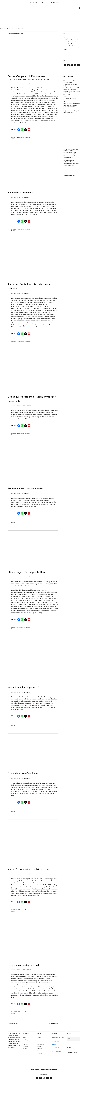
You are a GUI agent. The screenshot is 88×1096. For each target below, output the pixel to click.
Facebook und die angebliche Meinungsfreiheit (71, 153)
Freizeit (13, 437)
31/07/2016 (13, 344)
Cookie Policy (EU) (42, 1049)
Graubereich (55, 1048)
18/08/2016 (13, 140)
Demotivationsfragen (58, 1045)
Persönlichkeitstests (58, 1055)
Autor (38, 1046)
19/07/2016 (13, 436)
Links (38, 1058)
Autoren (43, 2)
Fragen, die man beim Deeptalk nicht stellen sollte (71, 111)
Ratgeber (13, 233)
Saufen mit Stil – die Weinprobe (31, 491)
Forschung (25, 1046)
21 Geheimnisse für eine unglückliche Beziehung (69, 160)
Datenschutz (40, 1051)
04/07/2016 (13, 523)
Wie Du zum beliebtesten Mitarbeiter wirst (70, 99)
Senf (12, 345)
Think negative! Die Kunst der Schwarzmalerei (72, 156)
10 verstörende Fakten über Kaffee (71, 150)
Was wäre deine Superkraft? (28, 690)
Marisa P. (66, 149)
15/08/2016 (13, 232)
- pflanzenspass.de (69, 163)
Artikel (39, 1044)
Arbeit (12, 141)
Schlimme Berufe (57, 1058)
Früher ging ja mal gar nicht (71, 164)
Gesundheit (25, 1051)
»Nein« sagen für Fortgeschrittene (33, 574)
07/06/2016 (13, 812)
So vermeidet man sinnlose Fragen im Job (70, 85)
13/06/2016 (13, 726)
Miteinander (26, 1053)
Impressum (40, 1053)
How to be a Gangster (24, 195)
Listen (54, 1051)
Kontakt (39, 1055)
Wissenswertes (41, 1060)
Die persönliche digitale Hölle (29, 972)
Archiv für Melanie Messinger (13, 28)
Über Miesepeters (53, 2)
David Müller (67, 159)
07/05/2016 (13, 917)
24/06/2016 (13, 630)
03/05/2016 (14, 1019)
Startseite (2, 28)
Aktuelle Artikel (34, 2)
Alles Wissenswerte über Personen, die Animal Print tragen (72, 102)
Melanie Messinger (26, 85)
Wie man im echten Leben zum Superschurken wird (71, 81)
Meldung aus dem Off (69, 108)
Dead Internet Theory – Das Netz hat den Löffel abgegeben (71, 88)
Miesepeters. (48, 1090)
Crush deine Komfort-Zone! (28, 776)
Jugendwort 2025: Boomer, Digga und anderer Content (70, 106)
